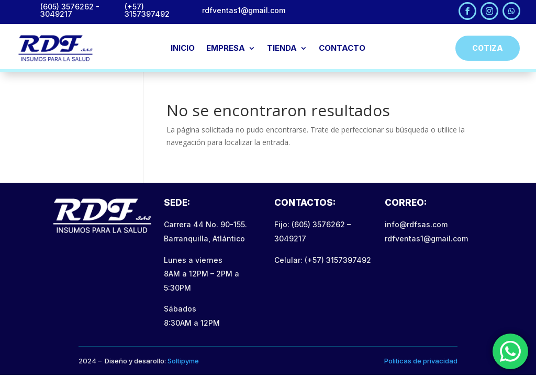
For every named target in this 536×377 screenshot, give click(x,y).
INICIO (183, 49)
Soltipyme (183, 361)
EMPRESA (225, 49)
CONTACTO (342, 49)
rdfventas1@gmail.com (426, 238)
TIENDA (282, 49)
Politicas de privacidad (420, 361)
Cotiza (487, 47)
